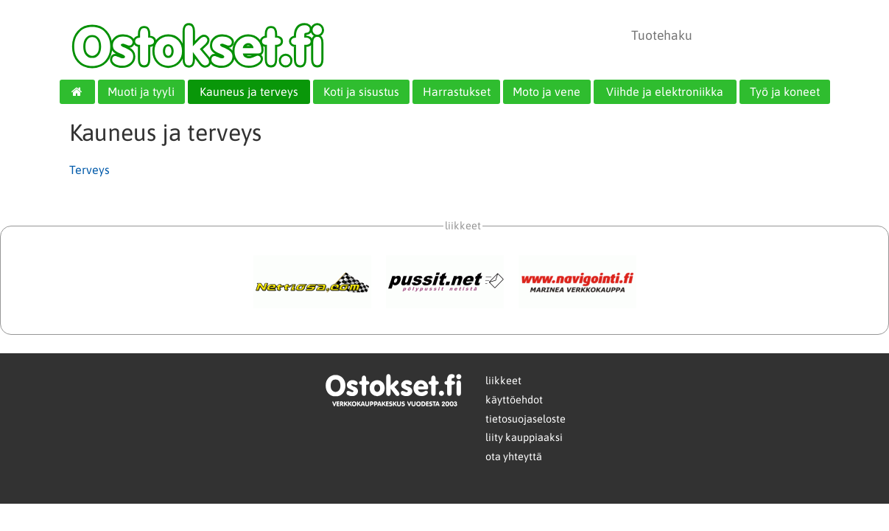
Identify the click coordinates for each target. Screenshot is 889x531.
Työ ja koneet (785, 91)
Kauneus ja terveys (249, 91)
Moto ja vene (546, 91)
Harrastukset (457, 91)
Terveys (89, 169)
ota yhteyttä (513, 456)
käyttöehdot (514, 400)
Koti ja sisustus (361, 91)
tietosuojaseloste (525, 419)
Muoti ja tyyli (141, 91)
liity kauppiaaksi (524, 437)
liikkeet (503, 380)
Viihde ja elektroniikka (664, 91)
